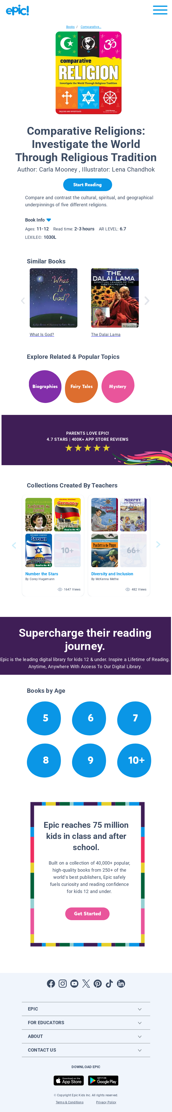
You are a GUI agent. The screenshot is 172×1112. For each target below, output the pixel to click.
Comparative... (91, 27)
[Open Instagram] (63, 984)
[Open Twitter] (86, 984)
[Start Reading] (87, 184)
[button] (53, 545)
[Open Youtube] (74, 984)
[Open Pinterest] (98, 984)
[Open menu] (160, 11)
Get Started (87, 913)
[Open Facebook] (51, 984)
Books (70, 27)
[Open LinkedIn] (121, 984)
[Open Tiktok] (109, 984)
